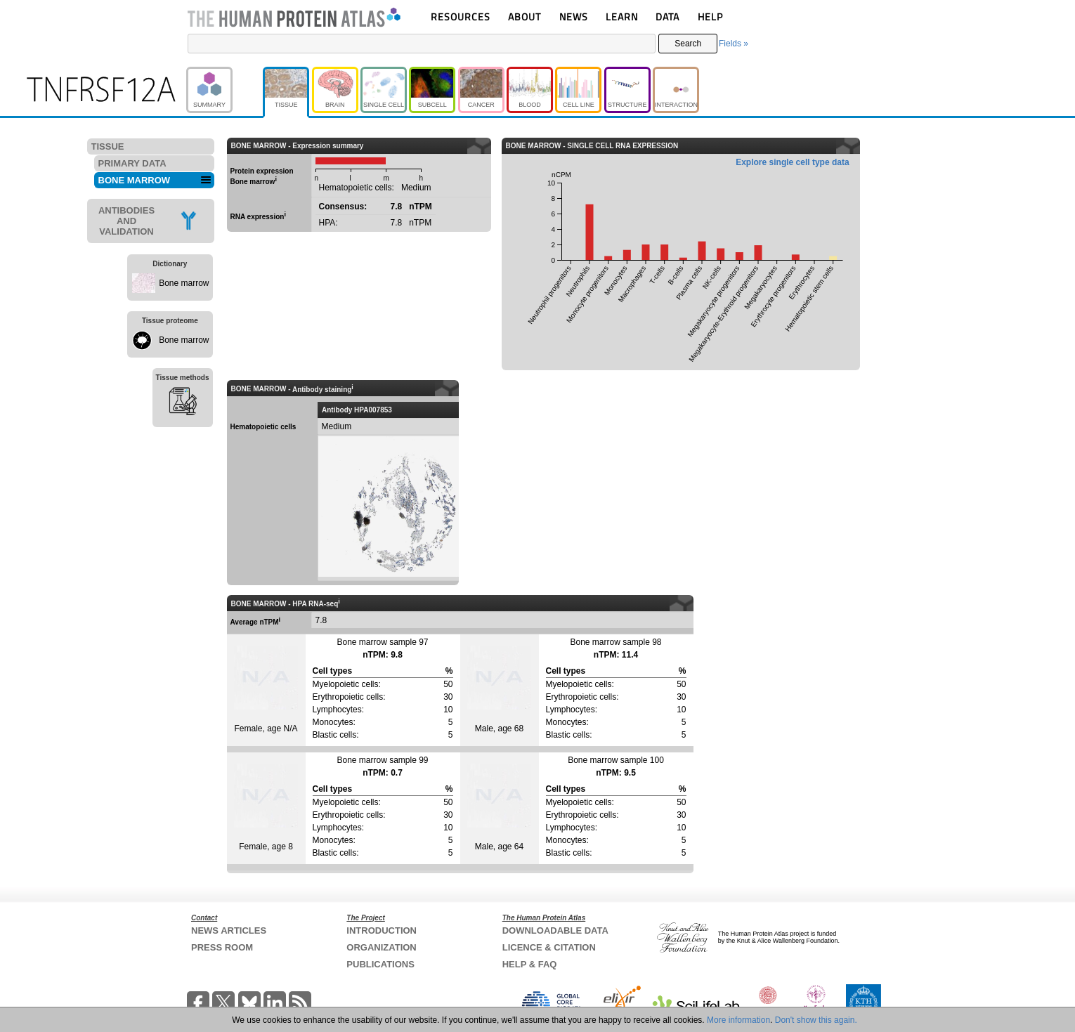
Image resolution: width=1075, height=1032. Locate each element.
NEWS (573, 16)
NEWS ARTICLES (228, 930)
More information (738, 1020)
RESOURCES (460, 16)
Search (688, 43)
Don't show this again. (816, 1020)
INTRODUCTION (381, 930)
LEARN (622, 16)
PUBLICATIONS (380, 964)
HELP (710, 16)
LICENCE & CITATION (549, 947)
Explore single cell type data (792, 162)
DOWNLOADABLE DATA (555, 930)
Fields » (733, 43)
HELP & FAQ (529, 964)
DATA (667, 16)
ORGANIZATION (381, 947)
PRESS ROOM (222, 947)
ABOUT (524, 16)
